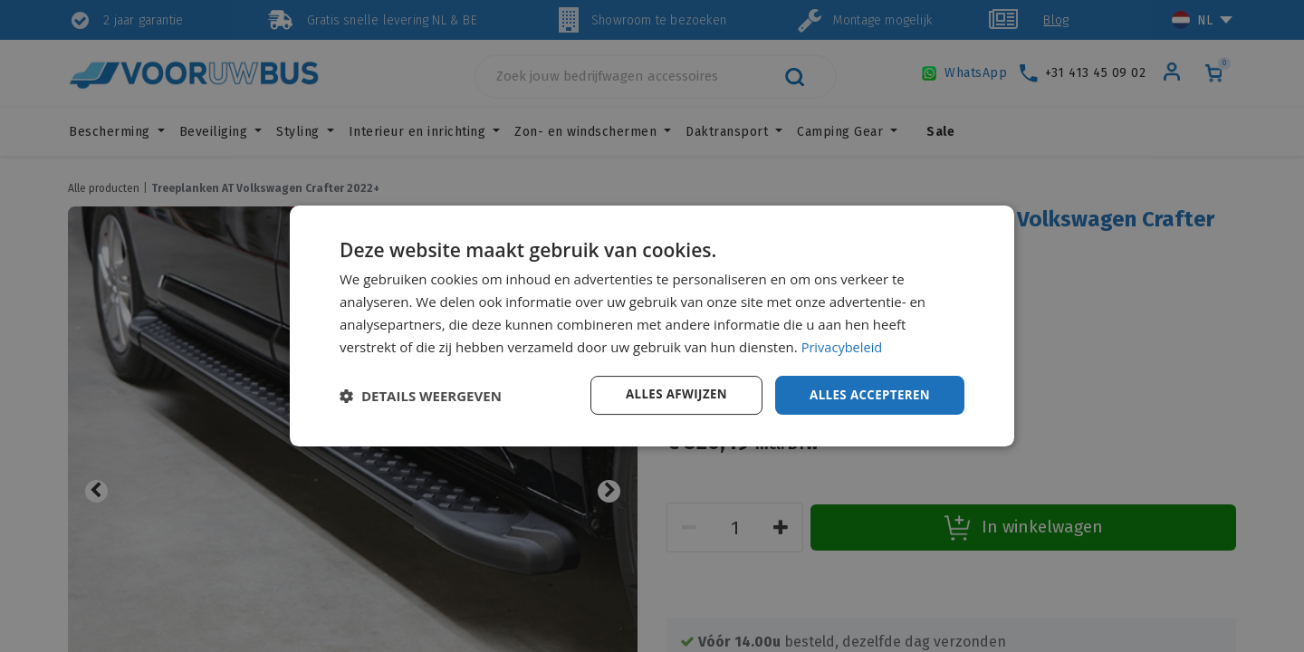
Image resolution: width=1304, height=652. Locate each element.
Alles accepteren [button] (866, 394)
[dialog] (652, 326)
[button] (421, 396)
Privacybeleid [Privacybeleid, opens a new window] (843, 346)
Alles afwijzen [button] (668, 394)
